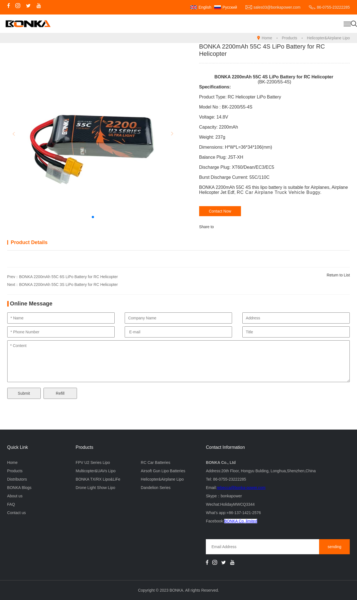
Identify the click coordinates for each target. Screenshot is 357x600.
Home (267, 38)
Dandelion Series (156, 487)
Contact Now (220, 211)
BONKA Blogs (19, 487)
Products (289, 38)
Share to (206, 227)
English (205, 7)
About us (15, 496)
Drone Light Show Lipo (95, 487)
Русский (230, 7)
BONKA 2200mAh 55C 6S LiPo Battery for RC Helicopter (68, 276)
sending (334, 546)
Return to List (338, 275)
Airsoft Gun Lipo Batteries (163, 471)
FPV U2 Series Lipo (93, 462)
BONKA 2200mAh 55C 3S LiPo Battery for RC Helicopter (68, 284)
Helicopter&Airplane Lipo (328, 38)
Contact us (16, 512)
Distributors (17, 479)
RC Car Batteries (155, 462)
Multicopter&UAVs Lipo (95, 471)
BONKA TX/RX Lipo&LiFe (98, 479)
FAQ (11, 504)
